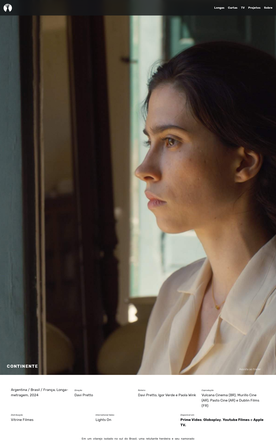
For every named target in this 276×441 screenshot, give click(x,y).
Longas (219, 8)
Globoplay (212, 420)
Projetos (254, 8)
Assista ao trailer (250, 369)
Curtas (232, 8)
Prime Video (191, 420)
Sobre (268, 8)
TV (243, 8)
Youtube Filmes (236, 420)
